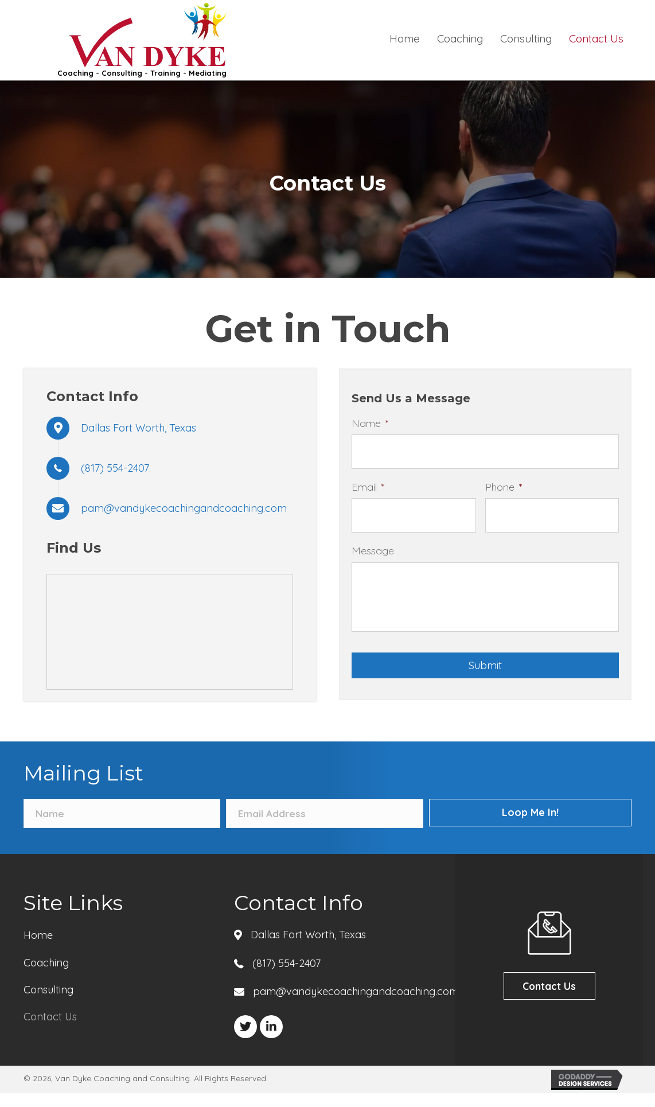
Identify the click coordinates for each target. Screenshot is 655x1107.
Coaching (46, 975)
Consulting (48, 1003)
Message (373, 541)
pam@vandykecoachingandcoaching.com (184, 508)
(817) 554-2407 (115, 468)
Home (38, 948)
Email (368, 482)
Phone (503, 482)
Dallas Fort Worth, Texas (138, 427)
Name (370, 423)
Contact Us (50, 1030)
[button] (245, 1040)
